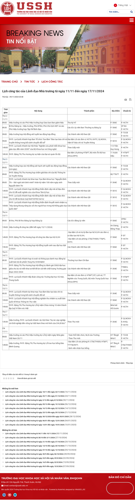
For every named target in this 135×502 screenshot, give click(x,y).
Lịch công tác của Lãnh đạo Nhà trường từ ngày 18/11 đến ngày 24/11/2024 (34, 394)
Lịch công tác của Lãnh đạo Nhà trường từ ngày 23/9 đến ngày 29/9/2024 (33, 460)
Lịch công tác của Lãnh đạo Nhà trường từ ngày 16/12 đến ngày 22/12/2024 (34, 411)
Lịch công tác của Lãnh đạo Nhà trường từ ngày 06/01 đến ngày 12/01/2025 (34, 423)
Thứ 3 (4, 162)
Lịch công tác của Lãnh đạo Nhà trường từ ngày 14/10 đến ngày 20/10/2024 (34, 448)
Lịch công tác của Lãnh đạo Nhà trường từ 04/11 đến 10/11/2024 (30, 436)
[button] (120, 6)
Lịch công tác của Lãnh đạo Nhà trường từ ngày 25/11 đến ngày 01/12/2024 (34, 398)
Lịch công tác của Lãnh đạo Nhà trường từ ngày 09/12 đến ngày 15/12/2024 (34, 407)
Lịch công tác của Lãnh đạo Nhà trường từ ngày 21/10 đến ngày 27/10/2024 (34, 444)
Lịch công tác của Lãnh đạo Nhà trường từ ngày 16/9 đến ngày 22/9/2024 (33, 465)
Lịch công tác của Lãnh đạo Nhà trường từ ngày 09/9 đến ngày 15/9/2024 (33, 469)
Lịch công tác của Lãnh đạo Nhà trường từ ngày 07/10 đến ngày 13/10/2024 (34, 452)
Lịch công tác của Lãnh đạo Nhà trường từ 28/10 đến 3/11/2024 (30, 440)
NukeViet (61, 492)
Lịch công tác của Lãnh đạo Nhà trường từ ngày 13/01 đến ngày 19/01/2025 (34, 427)
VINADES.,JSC (80, 492)
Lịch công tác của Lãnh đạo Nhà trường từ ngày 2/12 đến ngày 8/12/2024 (33, 402)
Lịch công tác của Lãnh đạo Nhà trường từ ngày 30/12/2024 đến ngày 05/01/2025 (37, 419)
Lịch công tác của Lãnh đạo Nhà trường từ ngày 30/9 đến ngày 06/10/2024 (34, 456)
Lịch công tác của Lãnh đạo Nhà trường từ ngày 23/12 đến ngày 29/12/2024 (34, 415)
